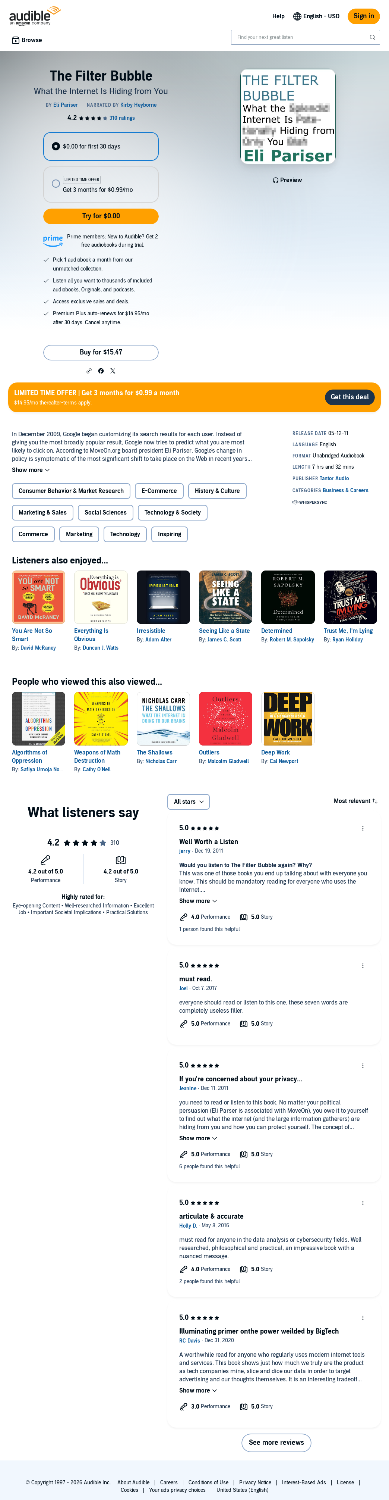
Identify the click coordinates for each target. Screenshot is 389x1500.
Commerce (33, 534)
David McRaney (38, 648)
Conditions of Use (208, 1482)
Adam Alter (158, 640)
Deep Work (275, 752)
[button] (89, 370)
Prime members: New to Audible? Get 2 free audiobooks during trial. (112, 241)
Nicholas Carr (161, 761)
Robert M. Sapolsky (292, 640)
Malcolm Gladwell (228, 761)
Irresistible (151, 631)
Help (278, 16)
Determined (276, 631)
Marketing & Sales (43, 512)
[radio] (101, 146)
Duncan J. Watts (100, 648)
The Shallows (155, 752)
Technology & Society (173, 512)
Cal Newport (284, 761)
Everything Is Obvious (91, 635)
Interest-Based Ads (304, 1482)
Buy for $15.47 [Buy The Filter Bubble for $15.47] (101, 352)
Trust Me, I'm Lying (348, 631)
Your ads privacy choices (177, 1490)
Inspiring (169, 534)
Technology (125, 534)
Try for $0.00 (101, 216)
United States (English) (242, 1490)
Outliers (209, 752)
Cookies (129, 1490)
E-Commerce (159, 491)
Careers (169, 1482)
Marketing (79, 534)
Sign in (364, 16)
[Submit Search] (373, 37)
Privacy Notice (255, 1482)
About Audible (133, 1482)
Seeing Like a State (224, 631)
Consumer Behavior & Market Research (71, 491)
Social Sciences (106, 512)
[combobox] (305, 37)
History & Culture (217, 491)
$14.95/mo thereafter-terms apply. (97, 397)
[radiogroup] (101, 167)
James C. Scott (224, 640)
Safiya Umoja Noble (43, 769)
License (345, 1482)
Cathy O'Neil (97, 769)
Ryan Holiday (347, 640)
